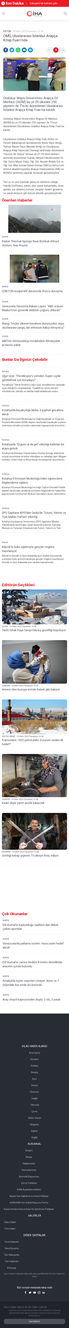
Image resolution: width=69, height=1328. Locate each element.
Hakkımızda (29, 1163)
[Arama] (65, 14)
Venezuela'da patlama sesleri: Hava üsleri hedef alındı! (33, 945)
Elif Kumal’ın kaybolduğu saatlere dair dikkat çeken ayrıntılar (30, 927)
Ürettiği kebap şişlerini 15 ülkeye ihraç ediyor (30, 855)
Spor (34, 1079)
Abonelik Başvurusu (29, 1176)
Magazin (34, 1124)
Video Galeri (10, 1222)
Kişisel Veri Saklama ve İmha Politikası (29, 1196)
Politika (34, 1066)
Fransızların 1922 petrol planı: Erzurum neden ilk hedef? (32, 742)
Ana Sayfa (34, 1052)
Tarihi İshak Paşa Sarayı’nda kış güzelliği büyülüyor (34, 630)
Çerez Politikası (29, 1183)
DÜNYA (5, 237)
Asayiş (34, 1072)
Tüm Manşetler (11, 1255)
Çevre (34, 1111)
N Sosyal (11, 1268)
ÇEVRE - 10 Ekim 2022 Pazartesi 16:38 (19, 626)
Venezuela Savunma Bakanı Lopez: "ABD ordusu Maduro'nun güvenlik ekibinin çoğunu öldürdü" (32, 308)
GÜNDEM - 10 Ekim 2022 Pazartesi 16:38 (20, 686)
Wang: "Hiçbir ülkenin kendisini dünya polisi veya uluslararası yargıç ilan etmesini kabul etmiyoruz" (33, 325)
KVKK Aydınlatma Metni (29, 1189)
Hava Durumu (12, 1248)
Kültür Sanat (34, 1118)
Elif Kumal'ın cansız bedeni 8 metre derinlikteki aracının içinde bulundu (32, 964)
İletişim (29, 1150)
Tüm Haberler (12, 1261)
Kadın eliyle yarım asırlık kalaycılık (23, 803)
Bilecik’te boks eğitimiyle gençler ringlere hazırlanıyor (28, 549)
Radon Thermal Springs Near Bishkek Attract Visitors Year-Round (30, 243)
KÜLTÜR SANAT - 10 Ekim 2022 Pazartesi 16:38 (23, 736)
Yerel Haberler (11, 1242)
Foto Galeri (10, 1228)
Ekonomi (34, 1092)
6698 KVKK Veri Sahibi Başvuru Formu (29, 1202)
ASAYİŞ (5, 286)
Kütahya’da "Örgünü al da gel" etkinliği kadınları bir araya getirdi (33, 446)
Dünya (34, 1085)
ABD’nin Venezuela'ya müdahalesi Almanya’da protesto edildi (31, 343)
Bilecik (5, 542)
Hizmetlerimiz (29, 1170)
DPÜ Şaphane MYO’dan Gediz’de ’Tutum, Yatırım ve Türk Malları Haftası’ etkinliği (34, 514)
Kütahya (5, 406)
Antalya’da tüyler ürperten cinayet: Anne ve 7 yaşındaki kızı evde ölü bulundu (31, 983)
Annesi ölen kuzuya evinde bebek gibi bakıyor (31, 689)
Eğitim (34, 1131)
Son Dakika (12, 3)
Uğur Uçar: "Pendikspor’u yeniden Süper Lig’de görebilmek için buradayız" (31, 378)
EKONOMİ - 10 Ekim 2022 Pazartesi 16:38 (20, 852)
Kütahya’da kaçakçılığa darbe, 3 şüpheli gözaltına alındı (32, 412)
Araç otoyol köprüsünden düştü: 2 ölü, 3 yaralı (31, 999)
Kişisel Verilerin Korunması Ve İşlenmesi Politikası (29, 1209)
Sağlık (34, 1098)
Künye (29, 1157)
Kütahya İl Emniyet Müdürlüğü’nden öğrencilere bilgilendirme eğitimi (32, 480)
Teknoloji (34, 1105)
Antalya (5, 371)
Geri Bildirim (34, 1321)
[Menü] (3, 14)
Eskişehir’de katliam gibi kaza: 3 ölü (43, 3)
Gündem (34, 1059)
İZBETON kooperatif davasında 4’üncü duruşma (32, 291)
